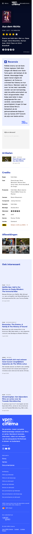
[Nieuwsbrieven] (24, 3)
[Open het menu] (5, 3)
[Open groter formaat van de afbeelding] (9, 242)
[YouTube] (6, 449)
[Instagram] (3, 449)
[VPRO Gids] (6, 519)
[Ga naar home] (16, 3)
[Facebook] (9, 449)
